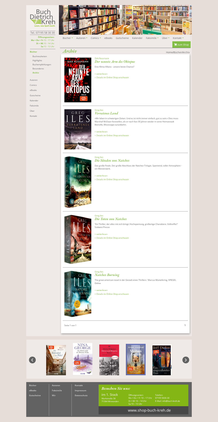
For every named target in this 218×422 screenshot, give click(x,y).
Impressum (80, 390)
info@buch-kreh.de (171, 401)
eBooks (32, 390)
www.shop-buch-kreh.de (149, 410)
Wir (54, 395)
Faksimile (57, 390)
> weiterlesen (101, 73)
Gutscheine (35, 395)
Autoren (56, 385)
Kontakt (79, 385)
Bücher (32, 385)
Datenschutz (81, 395)
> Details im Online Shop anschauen (112, 77)
